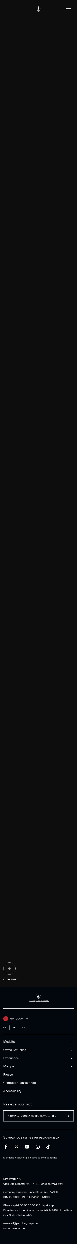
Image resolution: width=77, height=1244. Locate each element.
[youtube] (27, 1146)
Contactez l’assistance (19, 1083)
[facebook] (5, 1146)
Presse (8, 1074)
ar (23, 1027)
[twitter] (16, 1146)
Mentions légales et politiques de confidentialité (30, 1157)
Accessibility (12, 1091)
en (5, 1027)
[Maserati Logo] (38, 9)
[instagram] (37, 1147)
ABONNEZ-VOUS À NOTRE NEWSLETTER (32, 1116)
